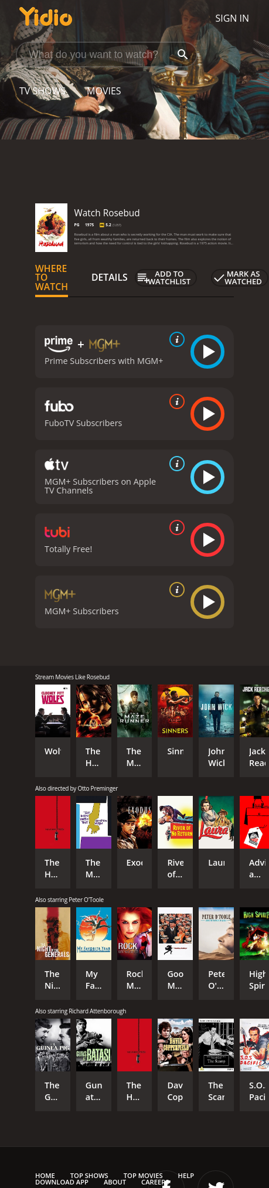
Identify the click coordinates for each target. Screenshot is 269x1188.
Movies (104, 90)
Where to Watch (51, 278)
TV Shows (42, 90)
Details (109, 277)
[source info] (175, 339)
